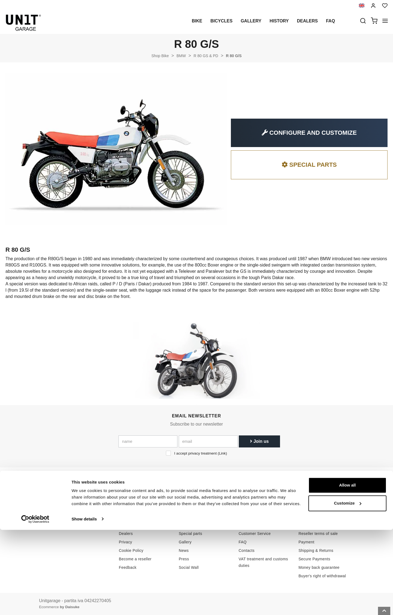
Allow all (347, 570)
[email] (208, 441)
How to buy (249, 525)
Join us (259, 441)
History (279, 21)
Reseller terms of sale (318, 533)
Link (222, 453)
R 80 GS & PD (205, 56)
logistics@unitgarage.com (72, 525)
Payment (306, 542)
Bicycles (221, 21)
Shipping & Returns (316, 550)
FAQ (242, 542)
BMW (181, 56)
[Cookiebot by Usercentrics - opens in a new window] (35, 604)
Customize (347, 588)
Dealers (307, 21)
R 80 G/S (234, 56)
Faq (330, 21)
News (184, 550)
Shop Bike (160, 56)
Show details (84, 604)
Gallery (251, 21)
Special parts (190, 533)
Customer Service (255, 533)
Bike (197, 21)
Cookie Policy (131, 550)
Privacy (125, 542)
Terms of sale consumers (321, 525)
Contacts (246, 550)
